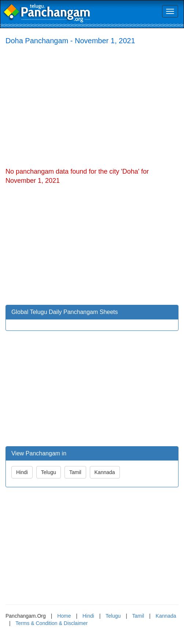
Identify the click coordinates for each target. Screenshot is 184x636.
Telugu (48, 472)
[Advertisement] (92, 104)
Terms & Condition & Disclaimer (51, 623)
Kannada (105, 472)
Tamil (75, 472)
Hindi (22, 472)
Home (64, 616)
